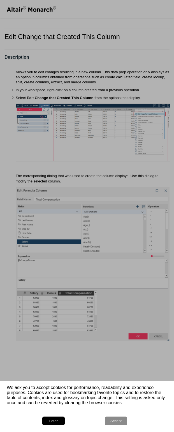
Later (53, 421)
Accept (116, 421)
